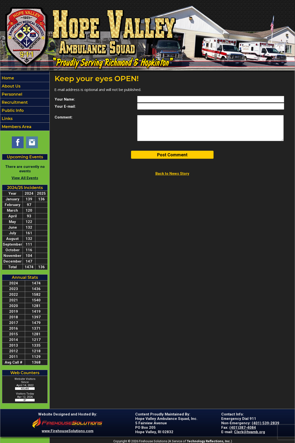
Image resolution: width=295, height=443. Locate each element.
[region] (24, 102)
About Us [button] (10, 86)
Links (7, 118)
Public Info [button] (12, 110)
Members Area (16, 126)
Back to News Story (172, 173)
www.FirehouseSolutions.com (67, 431)
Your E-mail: (65, 106)
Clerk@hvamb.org (249, 432)
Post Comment (172, 154)
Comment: (64, 117)
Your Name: (65, 99)
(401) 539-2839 (265, 423)
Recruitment (14, 102)
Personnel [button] (11, 94)
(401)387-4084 (242, 427)
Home (7, 78)
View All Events (25, 178)
